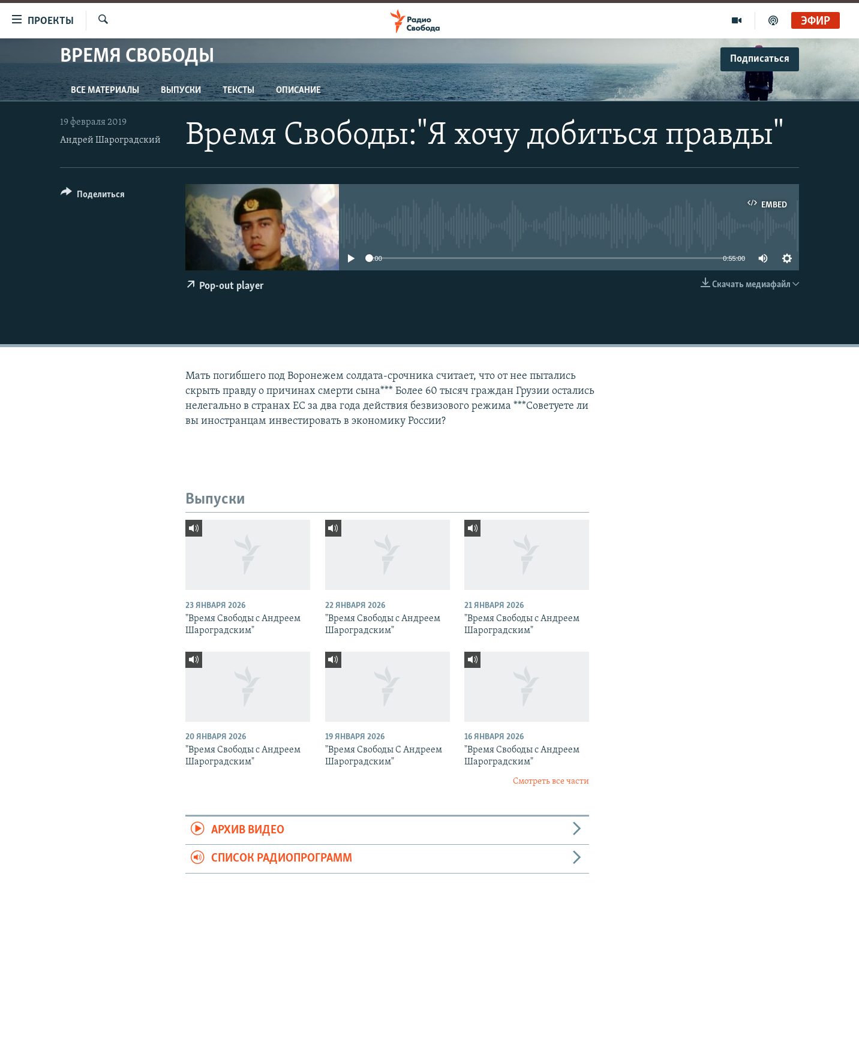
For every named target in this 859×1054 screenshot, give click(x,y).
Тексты (238, 90)
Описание (298, 90)
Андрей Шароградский (110, 140)
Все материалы (105, 90)
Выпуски (181, 90)
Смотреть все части (551, 781)
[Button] (93, 196)
